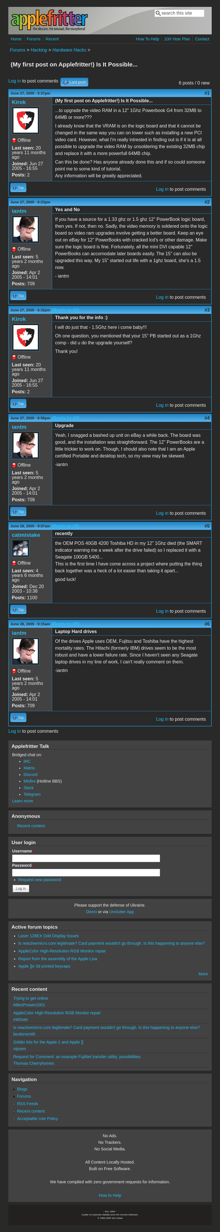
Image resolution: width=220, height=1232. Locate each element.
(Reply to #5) (65, 624)
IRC (27, 761)
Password (23, 865)
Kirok (19, 102)
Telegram (31, 794)
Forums (34, 39)
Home (16, 39)
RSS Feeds (27, 1103)
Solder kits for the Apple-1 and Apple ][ (48, 1042)
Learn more (22, 801)
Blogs (22, 1089)
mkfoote (20, 1019)
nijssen (19, 1048)
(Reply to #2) (65, 310)
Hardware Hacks (69, 50)
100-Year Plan (177, 39)
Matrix (29, 768)
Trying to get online (30, 998)
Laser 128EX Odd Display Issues (48, 936)
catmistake (26, 535)
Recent (52, 39)
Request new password (39, 879)
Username (23, 851)
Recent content (31, 826)
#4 (207, 418)
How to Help (110, 1195)
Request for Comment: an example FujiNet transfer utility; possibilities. (77, 1056)
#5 (207, 526)
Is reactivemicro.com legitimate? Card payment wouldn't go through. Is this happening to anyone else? (111, 943)
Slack (28, 787)
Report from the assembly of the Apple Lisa (57, 958)
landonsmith (24, 1034)
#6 (207, 624)
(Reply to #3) (65, 418)
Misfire (29, 781)
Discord (30, 774)
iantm (19, 211)
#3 (207, 310)
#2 (207, 202)
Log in (14, 80)
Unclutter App (121, 911)
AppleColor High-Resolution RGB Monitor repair (62, 951)
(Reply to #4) (65, 526)
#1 (207, 93)
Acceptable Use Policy (37, 1118)
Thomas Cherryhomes (33, 1063)
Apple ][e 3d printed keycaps (44, 966)
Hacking (39, 50)
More (203, 974)
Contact (202, 39)
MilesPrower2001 (29, 1005)
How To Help (147, 39)
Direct (91, 911)
